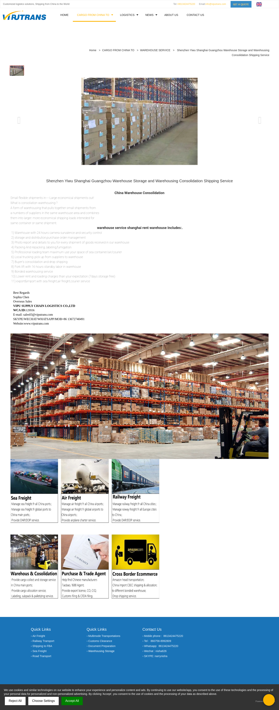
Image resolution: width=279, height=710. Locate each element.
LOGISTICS (127, 14)
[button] (16, 95)
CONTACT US (195, 14)
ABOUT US (171, 14)
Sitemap (139, 682)
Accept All (72, 700)
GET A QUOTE (213, 655)
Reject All (15, 700)
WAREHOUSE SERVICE (155, 29)
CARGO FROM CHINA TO (93, 14)
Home (92, 29)
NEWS (149, 14)
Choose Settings (43, 700)
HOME (64, 14)
